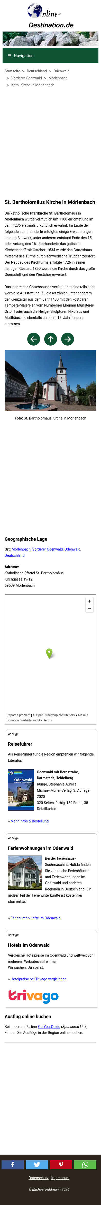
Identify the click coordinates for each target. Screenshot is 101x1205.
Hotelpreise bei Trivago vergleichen (38, 979)
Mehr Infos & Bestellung (30, 821)
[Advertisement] (49, 144)
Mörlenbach (21, 549)
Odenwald (72, 549)
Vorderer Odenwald (47, 549)
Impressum (60, 1178)
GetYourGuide (49, 1027)
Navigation (20, 55)
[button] (13, 1164)
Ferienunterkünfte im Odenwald (36, 918)
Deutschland (15, 555)
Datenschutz (39, 1178)
